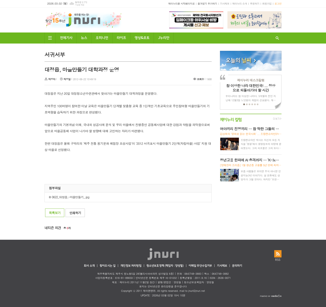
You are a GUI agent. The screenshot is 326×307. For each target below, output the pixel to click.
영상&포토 (142, 37)
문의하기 (237, 265)
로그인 (278, 3)
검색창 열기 (277, 38)
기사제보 (224, 3)
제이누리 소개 (239, 3)
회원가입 (267, 3)
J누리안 (163, 37)
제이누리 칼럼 (231, 119)
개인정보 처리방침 (130, 265)
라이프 (121, 37)
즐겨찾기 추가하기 (207, 3)
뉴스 (84, 37)
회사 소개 (89, 265)
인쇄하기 (75, 213)
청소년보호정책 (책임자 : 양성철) (165, 265)
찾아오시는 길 (107, 265)
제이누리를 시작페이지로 (181, 3)
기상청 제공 (79, 5)
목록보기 (55, 213)
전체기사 (66, 37)
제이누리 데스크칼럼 (250, 80)
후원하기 (254, 3)
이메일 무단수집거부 (200, 265)
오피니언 (102, 37)
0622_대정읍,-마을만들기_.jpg (69, 197)
